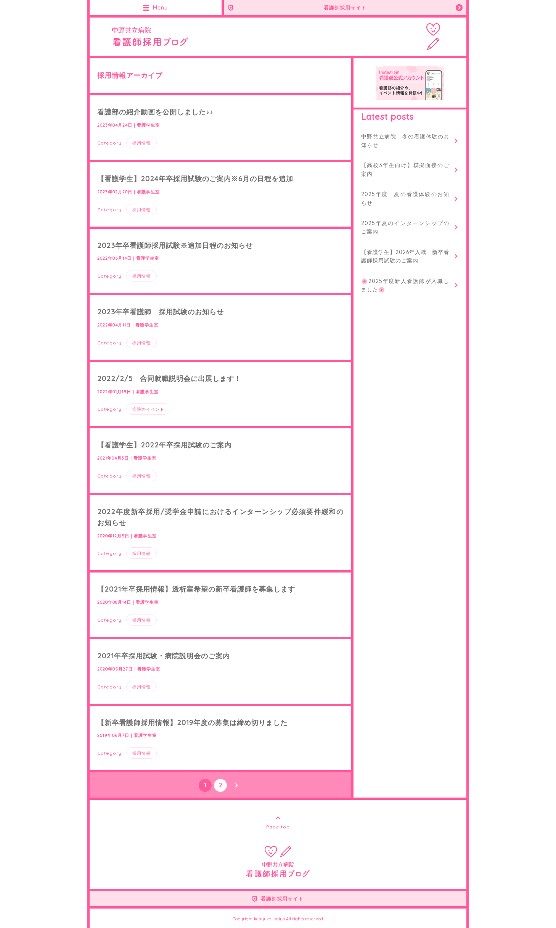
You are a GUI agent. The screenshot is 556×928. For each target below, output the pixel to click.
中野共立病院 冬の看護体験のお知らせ (405, 140)
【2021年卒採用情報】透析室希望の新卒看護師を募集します (196, 589)
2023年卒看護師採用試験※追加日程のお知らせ (175, 245)
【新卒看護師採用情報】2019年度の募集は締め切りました (192, 722)
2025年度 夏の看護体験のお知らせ (405, 198)
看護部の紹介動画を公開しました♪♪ (155, 112)
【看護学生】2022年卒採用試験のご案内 (164, 445)
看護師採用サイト (345, 8)
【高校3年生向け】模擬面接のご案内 (405, 169)
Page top (278, 827)
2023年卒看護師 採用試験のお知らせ (160, 311)
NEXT (235, 785)
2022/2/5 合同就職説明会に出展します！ (169, 378)
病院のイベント (148, 409)
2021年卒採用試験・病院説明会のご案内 (163, 655)
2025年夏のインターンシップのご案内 (405, 227)
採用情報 (141, 143)
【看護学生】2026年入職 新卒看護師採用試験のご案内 (405, 256)
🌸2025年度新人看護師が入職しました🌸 (405, 285)
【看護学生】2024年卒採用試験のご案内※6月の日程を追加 (195, 178)
